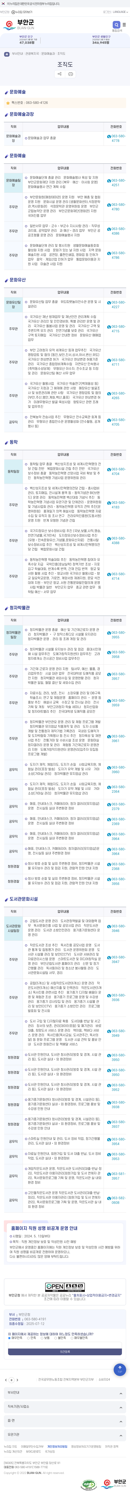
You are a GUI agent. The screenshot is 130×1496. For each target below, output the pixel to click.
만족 (33, 1338)
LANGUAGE (121, 12)
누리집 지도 (10, 1446)
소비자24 (104, 1379)
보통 (47, 1338)
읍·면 (65, 1421)
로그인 (106, 12)
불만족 (62, 1338)
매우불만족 (81, 1338)
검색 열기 (116, 25)
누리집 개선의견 (13, 1451)
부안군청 (4, 12)
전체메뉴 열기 (124, 24)
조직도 (61, 53)
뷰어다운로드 (33, 1451)
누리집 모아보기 (21, 12)
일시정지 (11, 1380)
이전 (6, 1380)
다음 (17, 1380)
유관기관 (65, 1435)
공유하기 (59, 74)
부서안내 (65, 1393)
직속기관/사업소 (65, 1407)
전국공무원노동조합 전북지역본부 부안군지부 (66, 1379)
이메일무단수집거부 (32, 1446)
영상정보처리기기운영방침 (86, 1446)
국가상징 (50, 1451)
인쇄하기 (70, 74)
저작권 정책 (111, 1446)
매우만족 (17, 1338)
